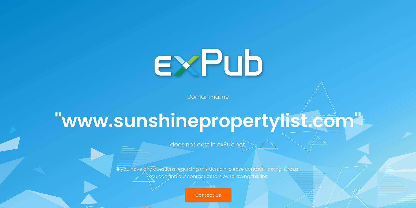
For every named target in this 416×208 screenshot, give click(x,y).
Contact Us (208, 195)
